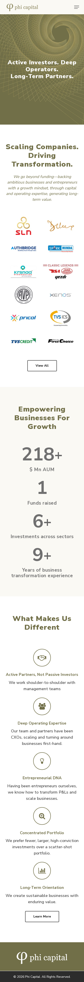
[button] (76, 7)
